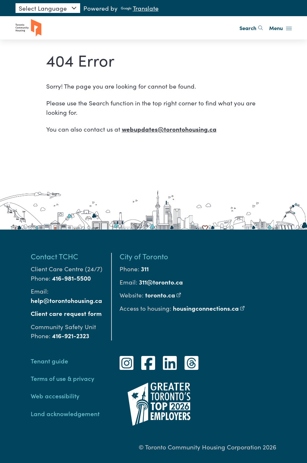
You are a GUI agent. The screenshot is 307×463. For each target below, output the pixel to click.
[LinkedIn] (170, 363)
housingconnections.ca (209, 308)
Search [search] (251, 27)
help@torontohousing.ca (66, 300)
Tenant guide (49, 360)
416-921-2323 (70, 335)
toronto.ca (163, 295)
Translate (140, 8)
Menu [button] (280, 27)
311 (145, 268)
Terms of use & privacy (62, 378)
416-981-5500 (71, 278)
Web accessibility (55, 395)
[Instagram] (126, 363)
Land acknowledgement (65, 413)
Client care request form (66, 313)
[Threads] (191, 363)
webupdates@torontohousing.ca (169, 129)
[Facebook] (148, 363)
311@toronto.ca (161, 282)
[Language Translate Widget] (48, 8)
